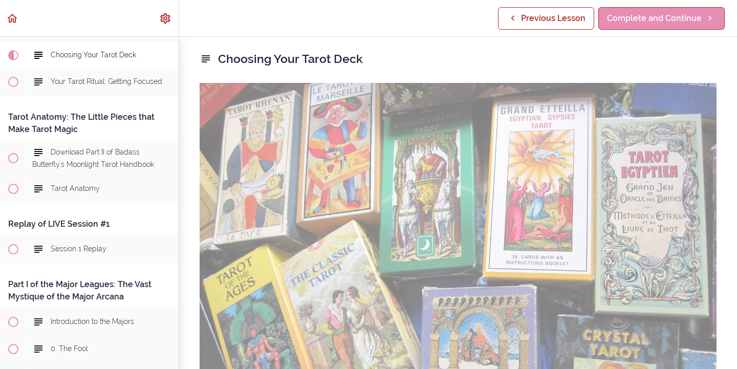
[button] (13, 18)
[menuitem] (166, 18)
